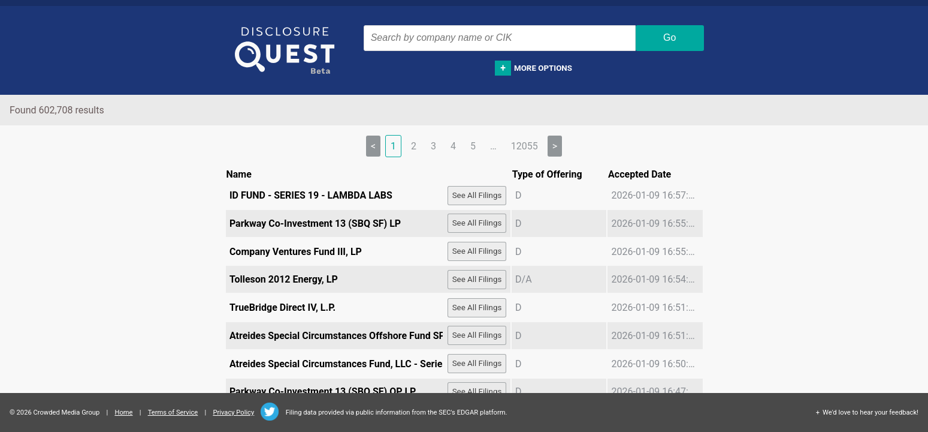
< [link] (373, 146)
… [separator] (493, 146)
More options (543, 68)
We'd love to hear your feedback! (870, 412)
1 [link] (393, 146)
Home (123, 412)
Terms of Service (173, 412)
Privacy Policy (233, 412)
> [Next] (554, 146)
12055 (524, 146)
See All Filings (477, 195)
